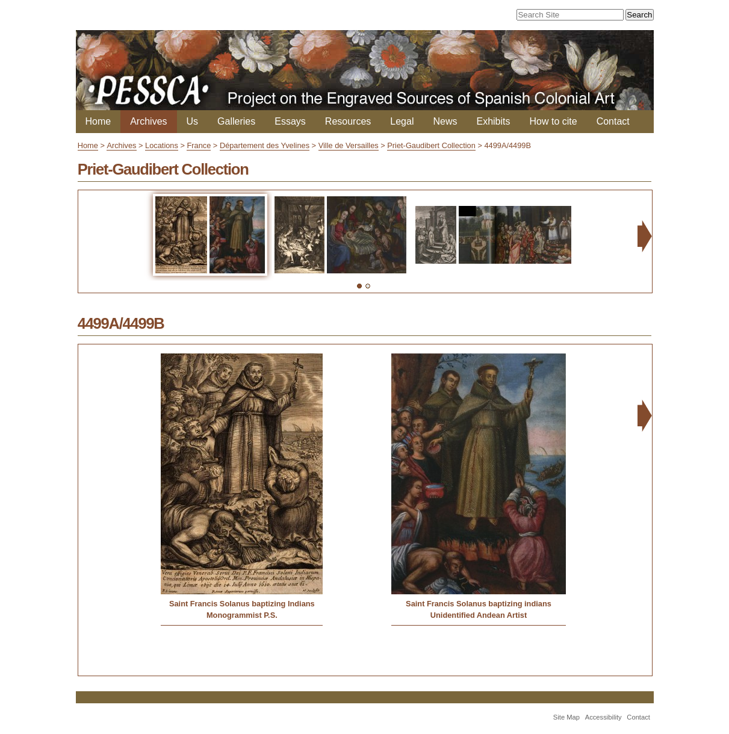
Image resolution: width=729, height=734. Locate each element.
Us (193, 121)
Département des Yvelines (264, 145)
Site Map (566, 717)
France (199, 145)
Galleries (236, 121)
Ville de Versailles (348, 145)
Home (98, 121)
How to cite (553, 121)
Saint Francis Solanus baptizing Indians (242, 603)
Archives (148, 121)
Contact (613, 121)
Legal (402, 121)
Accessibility (603, 717)
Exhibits (493, 121)
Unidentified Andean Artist (478, 615)
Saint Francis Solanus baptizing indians (478, 603)
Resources (348, 121)
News (445, 121)
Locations (161, 145)
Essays (290, 121)
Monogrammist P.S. (242, 615)
